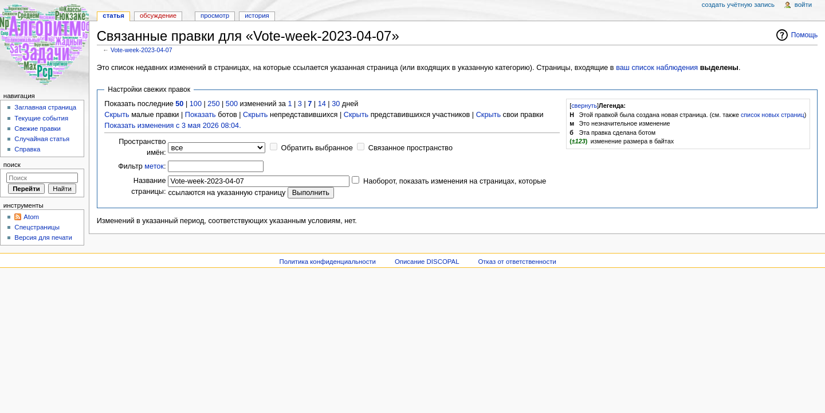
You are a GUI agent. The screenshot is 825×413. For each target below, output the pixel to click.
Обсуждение (158, 15)
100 (196, 104)
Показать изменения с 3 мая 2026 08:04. (172, 126)
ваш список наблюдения (657, 68)
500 (232, 104)
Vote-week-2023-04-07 (141, 49)
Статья (113, 15)
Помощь (804, 35)
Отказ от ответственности (517, 261)
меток (154, 166)
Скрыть (116, 115)
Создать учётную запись (738, 4)
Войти (803, 4)
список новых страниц (772, 114)
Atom (31, 216)
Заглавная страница (45, 107)
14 (322, 104)
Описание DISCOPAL (427, 261)
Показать (200, 115)
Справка (27, 149)
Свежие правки (37, 128)
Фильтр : (142, 166)
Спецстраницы (37, 227)
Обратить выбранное (317, 148)
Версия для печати (43, 237)
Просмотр (215, 15)
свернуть (584, 105)
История (257, 15)
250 (213, 104)
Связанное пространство (410, 148)
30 (336, 104)
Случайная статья (41, 138)
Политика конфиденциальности (327, 261)
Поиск (12, 164)
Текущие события (41, 118)
